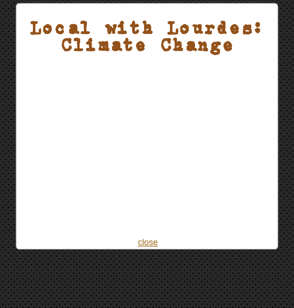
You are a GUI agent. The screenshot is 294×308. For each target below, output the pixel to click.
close (148, 242)
